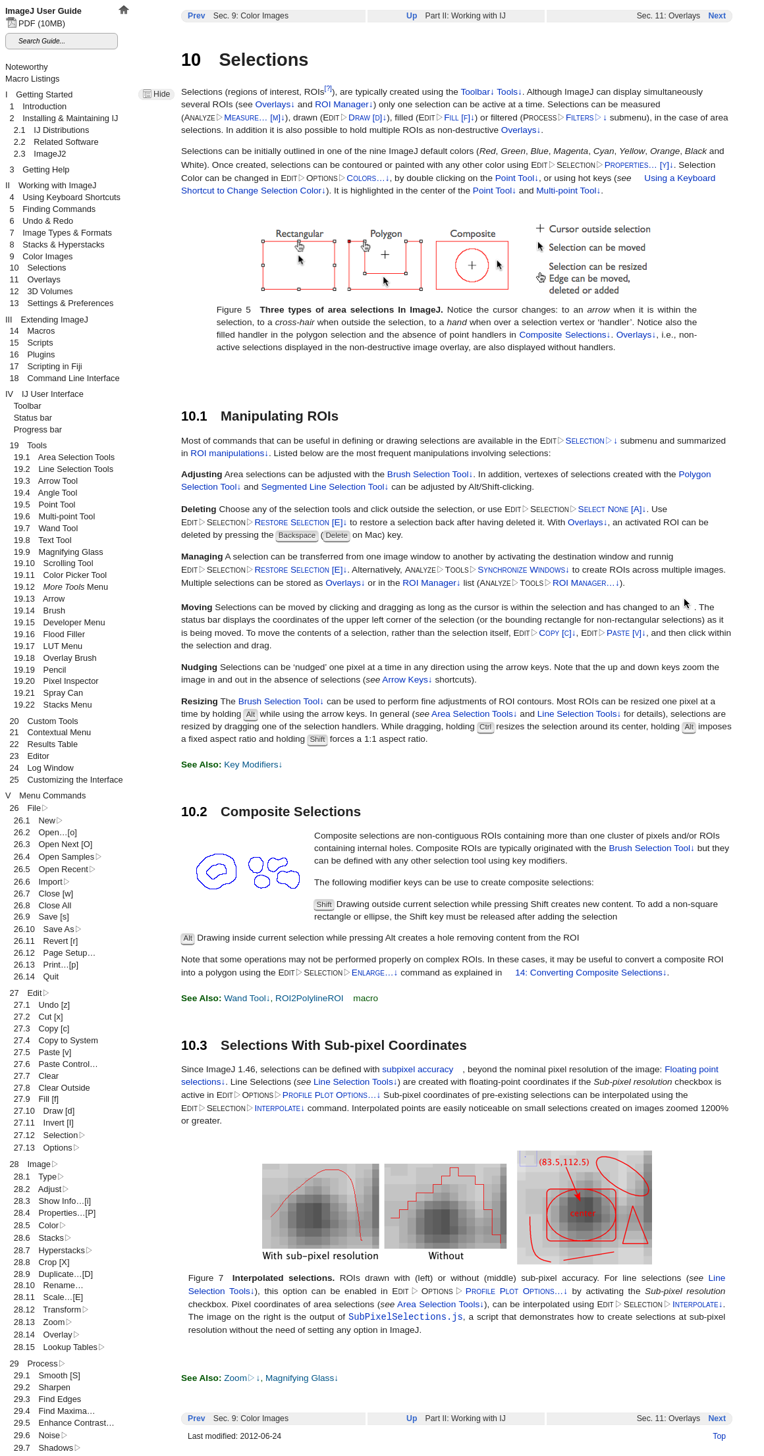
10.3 (194, 1045)
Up (411, 15)
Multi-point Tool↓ (568, 190)
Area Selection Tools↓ (474, 714)
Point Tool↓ (517, 178)
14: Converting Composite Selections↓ (591, 972)
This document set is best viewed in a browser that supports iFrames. (66, 728)
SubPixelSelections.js (405, 1317)
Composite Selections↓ (565, 335)
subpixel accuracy (417, 1069)
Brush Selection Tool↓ (430, 474)
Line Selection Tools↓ (579, 714)
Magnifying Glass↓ (302, 1378)
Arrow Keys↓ (407, 680)
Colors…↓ (367, 178)
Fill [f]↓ (459, 117)
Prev (196, 15)
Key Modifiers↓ (253, 764)
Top (719, 1436)
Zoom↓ (242, 1378)
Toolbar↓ (477, 92)
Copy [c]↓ (557, 633)
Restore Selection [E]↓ (300, 522)
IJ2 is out (142, 40)
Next (717, 15)
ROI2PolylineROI (309, 998)
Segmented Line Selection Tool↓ (325, 487)
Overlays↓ (275, 104)
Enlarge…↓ (375, 972)
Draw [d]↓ (367, 117)
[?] (328, 88)
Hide (161, 94)
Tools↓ (509, 92)
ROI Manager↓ (344, 104)
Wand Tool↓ (247, 998)
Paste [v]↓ (626, 633)
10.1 (194, 416)
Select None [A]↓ (612, 509)
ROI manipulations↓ (229, 453)
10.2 (194, 811)
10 (191, 59)
